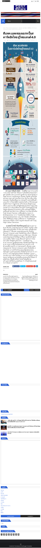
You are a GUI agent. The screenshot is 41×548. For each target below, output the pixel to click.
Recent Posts (10, 516)
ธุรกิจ (2, 492)
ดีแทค (7, 28)
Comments (30, 516)
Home (4, 28)
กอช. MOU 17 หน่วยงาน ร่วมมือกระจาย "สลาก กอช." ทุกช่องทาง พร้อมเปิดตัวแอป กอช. (23, 433)
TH (33, 28)
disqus (31, 290)
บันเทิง (2, 500)
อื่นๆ (2, 511)
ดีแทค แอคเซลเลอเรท (13, 28)
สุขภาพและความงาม (5, 506)
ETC (2, 523)
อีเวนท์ (2, 493)
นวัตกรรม (20, 28)
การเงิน (2, 502)
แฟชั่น (2, 507)
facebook (37, 290)
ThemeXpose (17, 546)
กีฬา (2, 504)
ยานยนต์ (3, 497)
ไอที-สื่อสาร (29, 28)
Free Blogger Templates (26, 546)
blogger (27, 290)
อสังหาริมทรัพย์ (4, 495)
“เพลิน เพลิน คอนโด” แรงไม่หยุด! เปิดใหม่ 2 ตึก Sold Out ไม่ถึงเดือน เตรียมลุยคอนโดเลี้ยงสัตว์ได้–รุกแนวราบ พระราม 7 (23, 421)
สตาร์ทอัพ (25, 28)
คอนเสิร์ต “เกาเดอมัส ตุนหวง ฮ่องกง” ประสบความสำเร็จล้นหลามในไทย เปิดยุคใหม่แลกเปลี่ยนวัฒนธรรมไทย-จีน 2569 (23, 427)
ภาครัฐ (2, 509)
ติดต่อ (2, 513)
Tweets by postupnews (7, 414)
